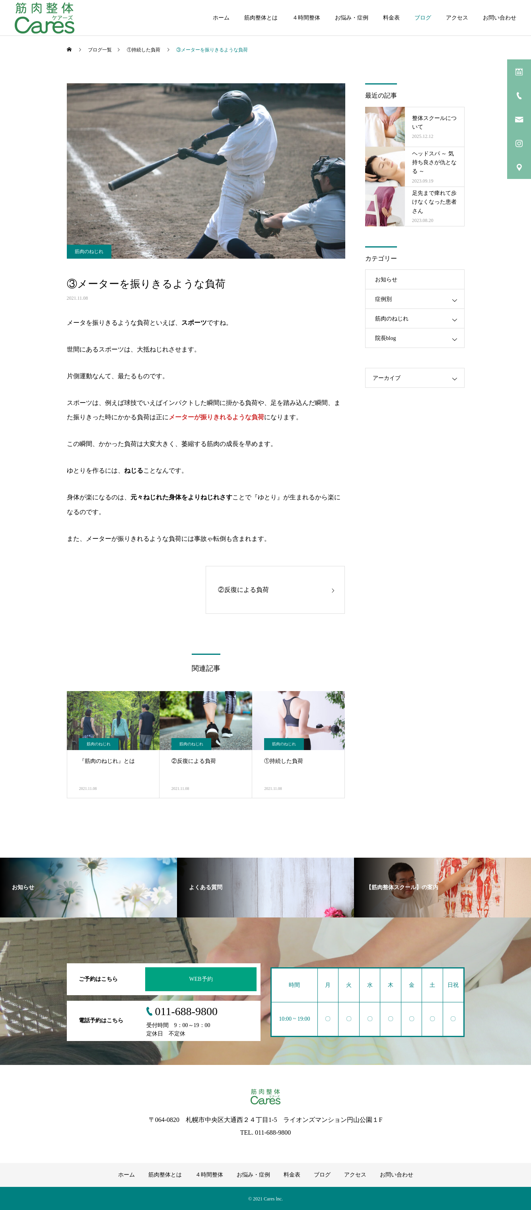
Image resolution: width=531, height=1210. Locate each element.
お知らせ (386, 280)
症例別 (383, 299)
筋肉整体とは (261, 18)
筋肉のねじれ (89, 251)
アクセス (457, 18)
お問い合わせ (499, 18)
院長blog (385, 338)
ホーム (221, 18)
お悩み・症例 (351, 18)
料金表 (391, 18)
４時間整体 (306, 18)
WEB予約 (200, 978)
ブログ (422, 18)
